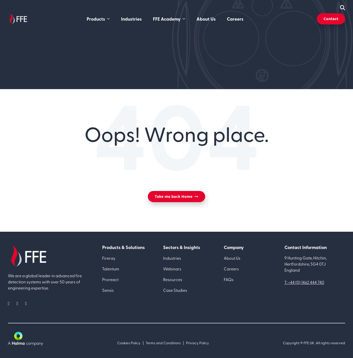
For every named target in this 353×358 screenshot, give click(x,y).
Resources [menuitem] (172, 279)
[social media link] (10, 303)
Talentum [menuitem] (110, 268)
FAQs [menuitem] (228, 279)
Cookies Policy (128, 342)
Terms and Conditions (163, 342)
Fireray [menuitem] (108, 258)
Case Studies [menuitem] (175, 290)
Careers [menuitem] (231, 268)
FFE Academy (166, 19)
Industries (131, 19)
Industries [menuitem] (172, 258)
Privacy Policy (197, 342)
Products (96, 19)
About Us (206, 19)
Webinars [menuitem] (172, 268)
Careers (235, 19)
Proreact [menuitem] (110, 279)
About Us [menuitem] (232, 258)
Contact (330, 19)
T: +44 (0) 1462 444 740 (304, 282)
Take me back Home (173, 196)
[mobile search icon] (342, 7)
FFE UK (309, 342)
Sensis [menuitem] (108, 290)
